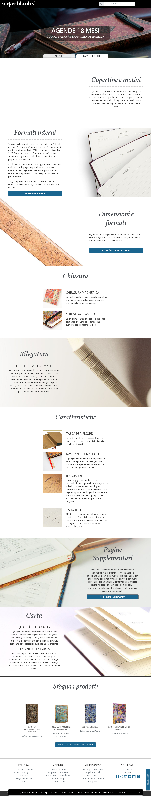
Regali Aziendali (93, 772)
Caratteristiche (92, 56)
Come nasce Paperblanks (58, 775)
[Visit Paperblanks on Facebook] (117, 776)
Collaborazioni (58, 781)
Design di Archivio (23, 778)
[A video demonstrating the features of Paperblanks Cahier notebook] (40, 92)
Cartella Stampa (58, 778)
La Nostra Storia (58, 769)
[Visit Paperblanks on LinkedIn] (134, 776)
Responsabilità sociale (58, 772)
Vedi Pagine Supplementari (112, 596)
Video (23, 781)
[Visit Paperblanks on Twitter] (130, 776)
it (138, 4)
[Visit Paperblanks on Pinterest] (138, 776)
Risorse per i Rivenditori (93, 769)
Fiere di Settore (93, 775)
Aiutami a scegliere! (23, 772)
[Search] (119, 4)
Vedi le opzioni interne (35, 193)
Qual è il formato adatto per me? (116, 250)
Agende (59, 56)
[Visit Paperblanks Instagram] (121, 776)
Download (23, 775)
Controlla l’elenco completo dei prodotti (75, 744)
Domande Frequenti (23, 769)
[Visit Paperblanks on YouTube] (126, 776)
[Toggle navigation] (146, 4)
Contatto (127, 769)
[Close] (139, 792)
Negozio (128, 772)
